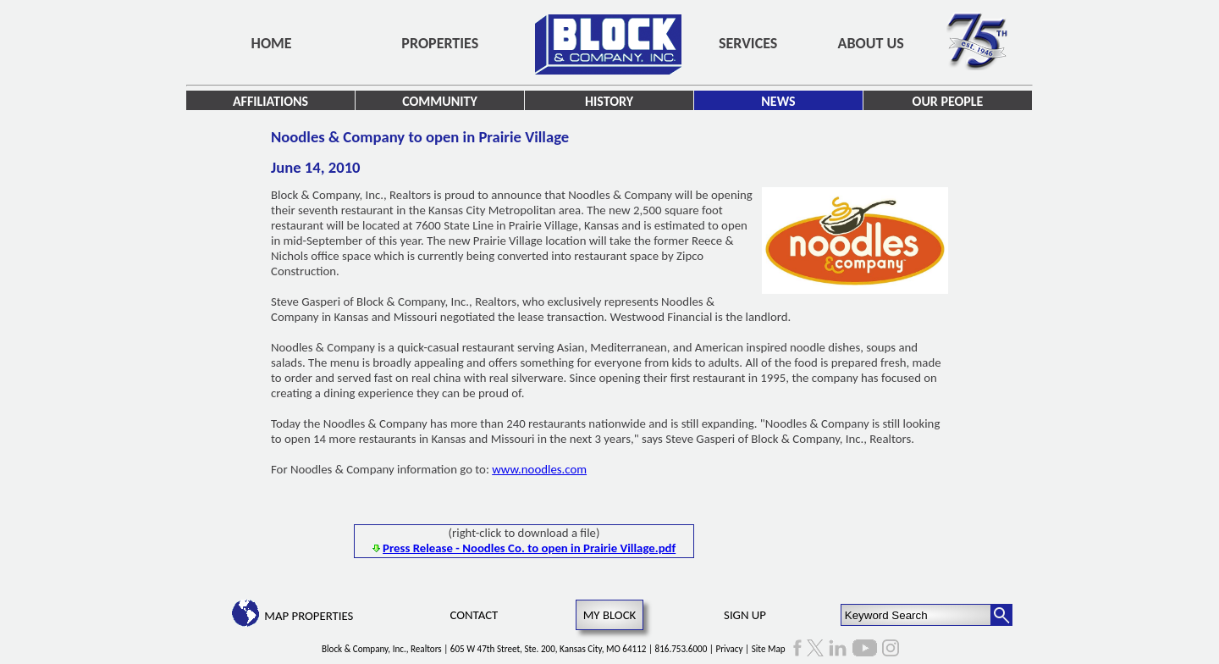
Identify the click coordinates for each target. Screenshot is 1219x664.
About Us (871, 43)
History (609, 101)
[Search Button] (1001, 615)
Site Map (769, 649)
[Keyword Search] (916, 615)
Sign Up (745, 614)
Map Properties (308, 615)
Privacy (729, 649)
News (778, 101)
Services (748, 43)
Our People (948, 101)
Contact (474, 614)
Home (271, 43)
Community (439, 101)
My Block (610, 614)
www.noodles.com (539, 469)
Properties (439, 43)
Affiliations (270, 101)
